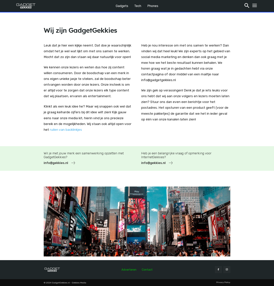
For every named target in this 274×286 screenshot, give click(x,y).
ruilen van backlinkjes (66, 130)
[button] (247, 6)
